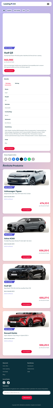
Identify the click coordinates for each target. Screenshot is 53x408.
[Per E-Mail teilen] (5, 159)
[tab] (8, 83)
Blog (4, 374)
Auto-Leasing (17, 10)
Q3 (28, 10)
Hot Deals (5, 371)
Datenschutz (30, 368)
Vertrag (17, 83)
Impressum (30, 366)
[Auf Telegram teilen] (25, 159)
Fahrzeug (8, 83)
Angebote (9, 10)
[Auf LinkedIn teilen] (17, 159)
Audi (24, 10)
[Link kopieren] (33, 159)
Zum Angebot (26, 209)
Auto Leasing (6, 368)
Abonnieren (26, 397)
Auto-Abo (5, 366)
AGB (28, 371)
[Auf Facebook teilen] (13, 159)
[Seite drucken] (9, 159)
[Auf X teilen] (21, 159)
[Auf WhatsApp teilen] (29, 159)
